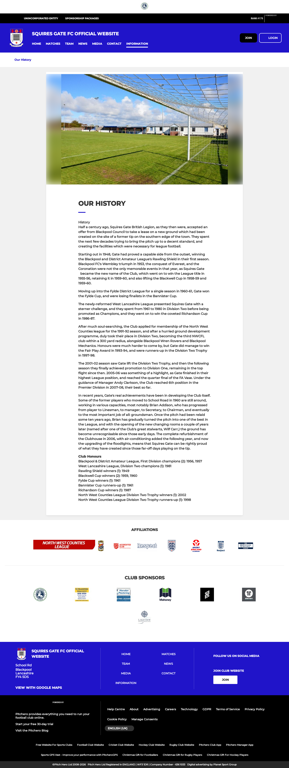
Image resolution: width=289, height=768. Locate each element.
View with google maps (38, 687)
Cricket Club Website (121, 744)
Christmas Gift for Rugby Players (182, 754)
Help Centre (116, 709)
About (134, 709)
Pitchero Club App (210, 744)
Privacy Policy (255, 709)
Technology (189, 709)
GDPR (207, 709)
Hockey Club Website (152, 744)
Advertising (151, 709)
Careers (170, 709)
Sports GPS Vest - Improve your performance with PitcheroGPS (79, 754)
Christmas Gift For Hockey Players (227, 754)
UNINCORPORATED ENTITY (41, 18)
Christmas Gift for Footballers (140, 754)
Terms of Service (228, 709)
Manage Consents (144, 719)
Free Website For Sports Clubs (54, 744)
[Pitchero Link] (274, 20)
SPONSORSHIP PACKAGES (82, 18)
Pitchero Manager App (239, 744)
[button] (36, 44)
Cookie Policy (117, 719)
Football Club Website (90, 744)
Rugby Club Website (181, 744)
